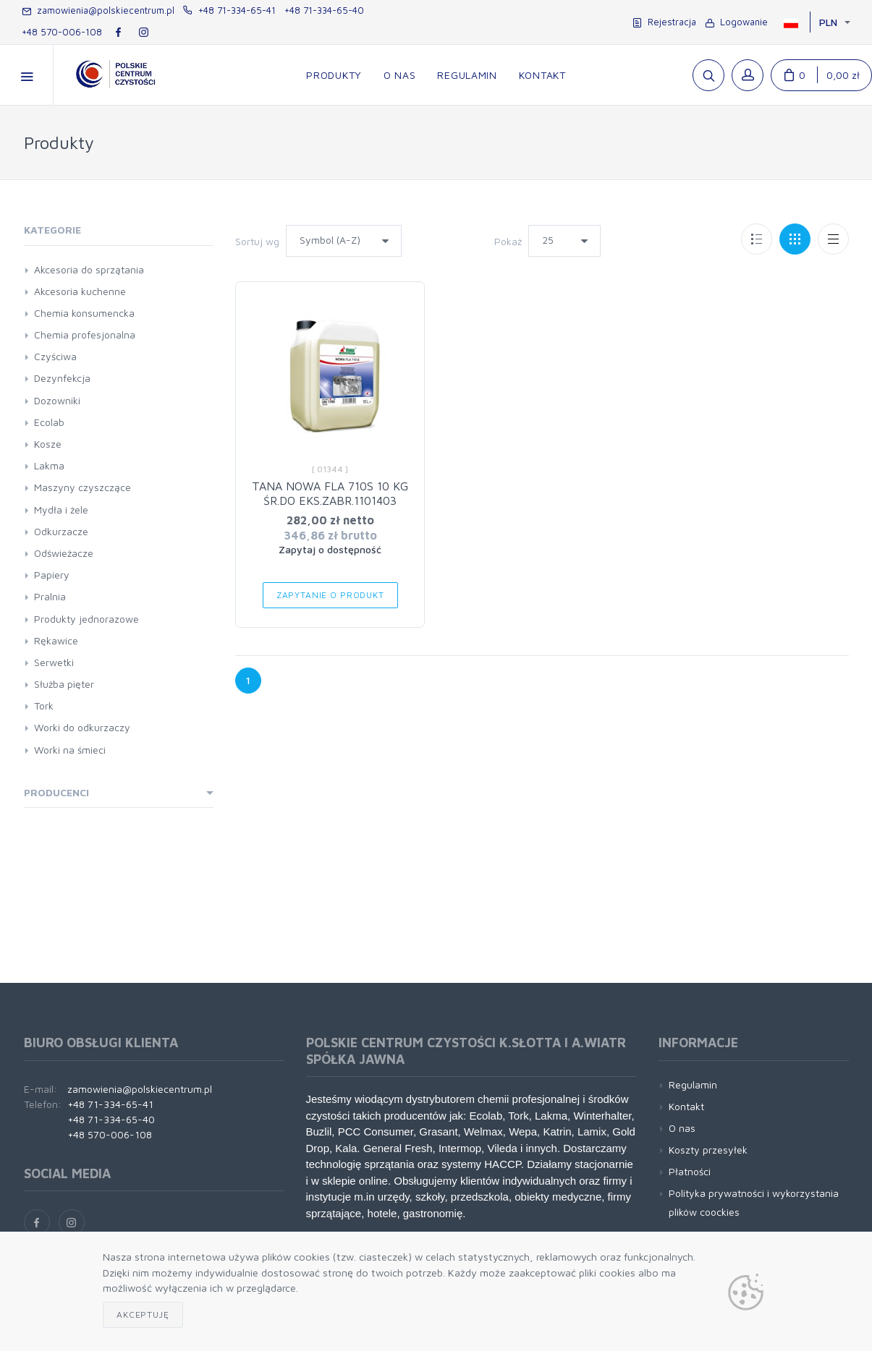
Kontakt (686, 1106)
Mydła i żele (61, 509)
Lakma (49, 465)
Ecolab (49, 422)
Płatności (690, 1171)
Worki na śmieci (70, 749)
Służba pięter (64, 684)
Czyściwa (55, 356)
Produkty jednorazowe (86, 619)
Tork (44, 705)
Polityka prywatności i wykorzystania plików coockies (754, 1202)
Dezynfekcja (62, 378)
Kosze (48, 444)
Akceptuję (143, 1314)
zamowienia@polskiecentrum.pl (98, 10)
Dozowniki (57, 400)
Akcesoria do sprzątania (89, 269)
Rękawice (56, 640)
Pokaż (508, 241)
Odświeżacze (63, 553)
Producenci (56, 792)
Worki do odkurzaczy (82, 727)
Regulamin (693, 1084)
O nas (682, 1128)
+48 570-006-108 (62, 32)
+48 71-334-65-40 (324, 10)
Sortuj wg (257, 241)
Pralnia (50, 596)
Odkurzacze (61, 531)
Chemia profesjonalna (84, 334)
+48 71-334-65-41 (229, 10)
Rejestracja (664, 21)
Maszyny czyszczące (82, 487)
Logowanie (736, 21)
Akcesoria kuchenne (80, 291)
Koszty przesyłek (708, 1149)
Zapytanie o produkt (330, 594)
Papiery (51, 574)
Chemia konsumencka (84, 313)
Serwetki (54, 662)
